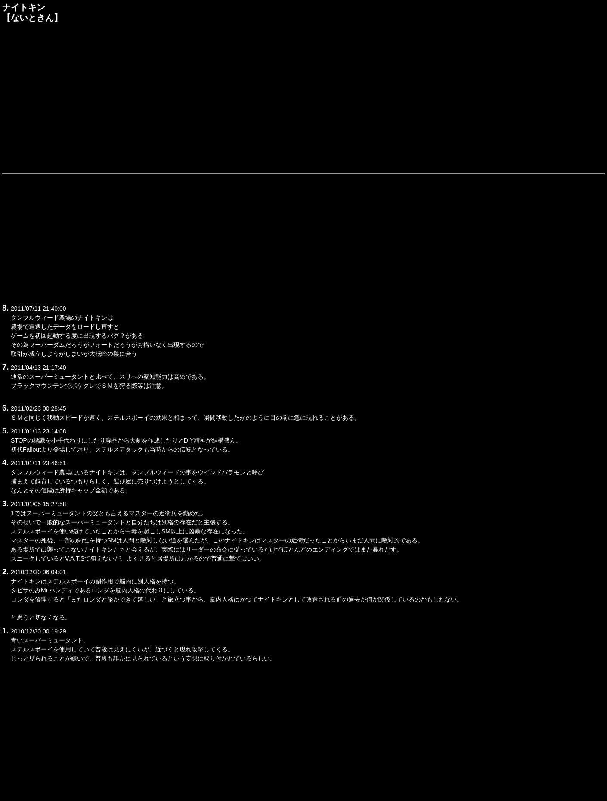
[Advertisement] (303, 96)
